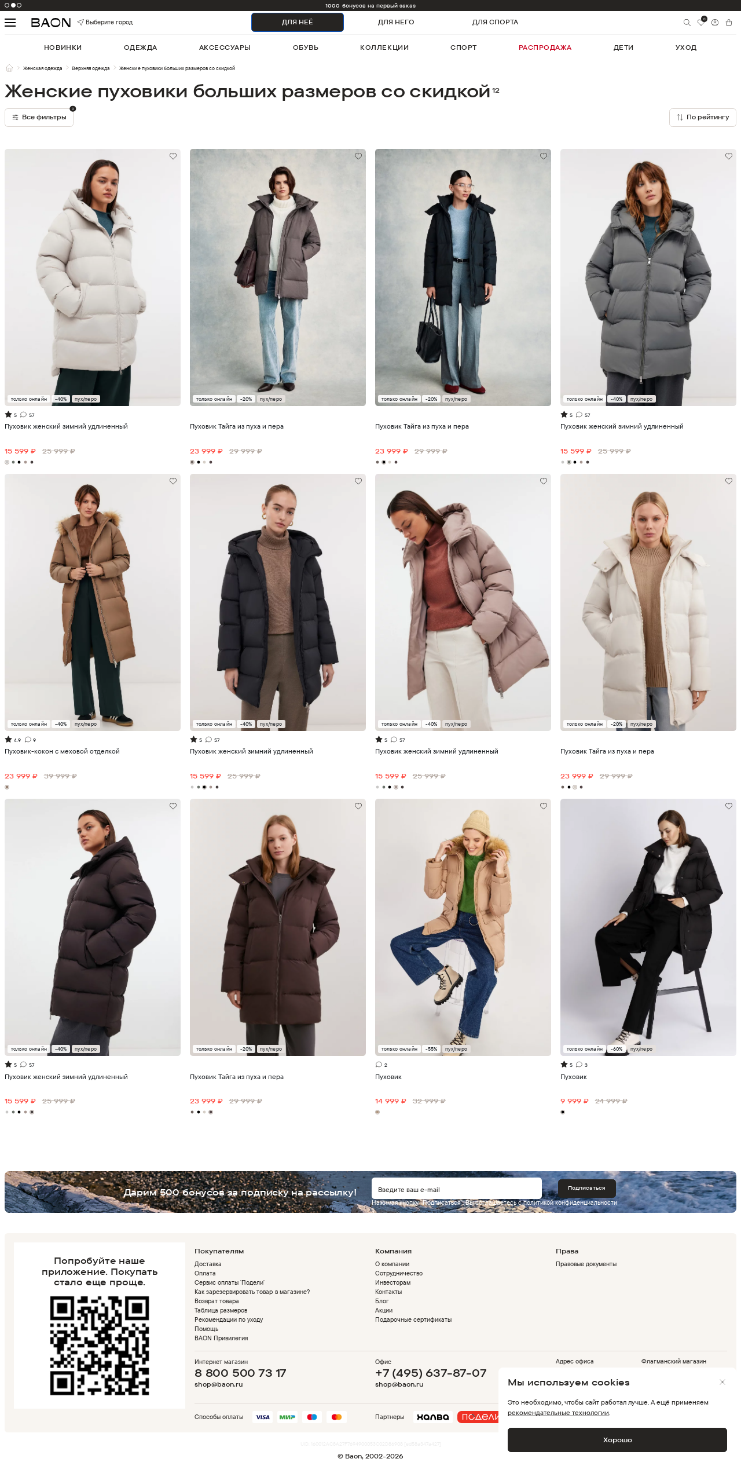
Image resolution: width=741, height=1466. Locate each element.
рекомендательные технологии (558, 1412)
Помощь (206, 1329)
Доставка (208, 1264)
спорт (463, 47)
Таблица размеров (221, 1310)
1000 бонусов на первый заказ (370, 5)
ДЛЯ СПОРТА (495, 22)
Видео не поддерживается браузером (463, 193)
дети (624, 47)
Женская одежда (43, 68)
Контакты (388, 1292)
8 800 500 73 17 (241, 1373)
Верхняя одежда (91, 68)
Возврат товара (217, 1301)
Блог (382, 1301)
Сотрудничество (399, 1273)
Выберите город (91, 22)
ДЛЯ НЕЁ (297, 22)
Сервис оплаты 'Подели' (230, 1282)
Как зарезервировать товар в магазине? (252, 1292)
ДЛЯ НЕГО (396, 22)
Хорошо (617, 1439)
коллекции (384, 47)
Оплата (205, 1273)
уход (686, 47)
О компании (392, 1264)
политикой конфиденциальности (570, 1202)
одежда (140, 47)
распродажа (545, 47)
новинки (63, 47)
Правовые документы (586, 1264)
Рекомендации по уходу (229, 1319)
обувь (306, 47)
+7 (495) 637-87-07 (431, 1373)
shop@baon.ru (219, 1384)
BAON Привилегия (221, 1338)
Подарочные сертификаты (413, 1319)
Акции (383, 1310)
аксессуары (225, 47)
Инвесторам (392, 1282)
